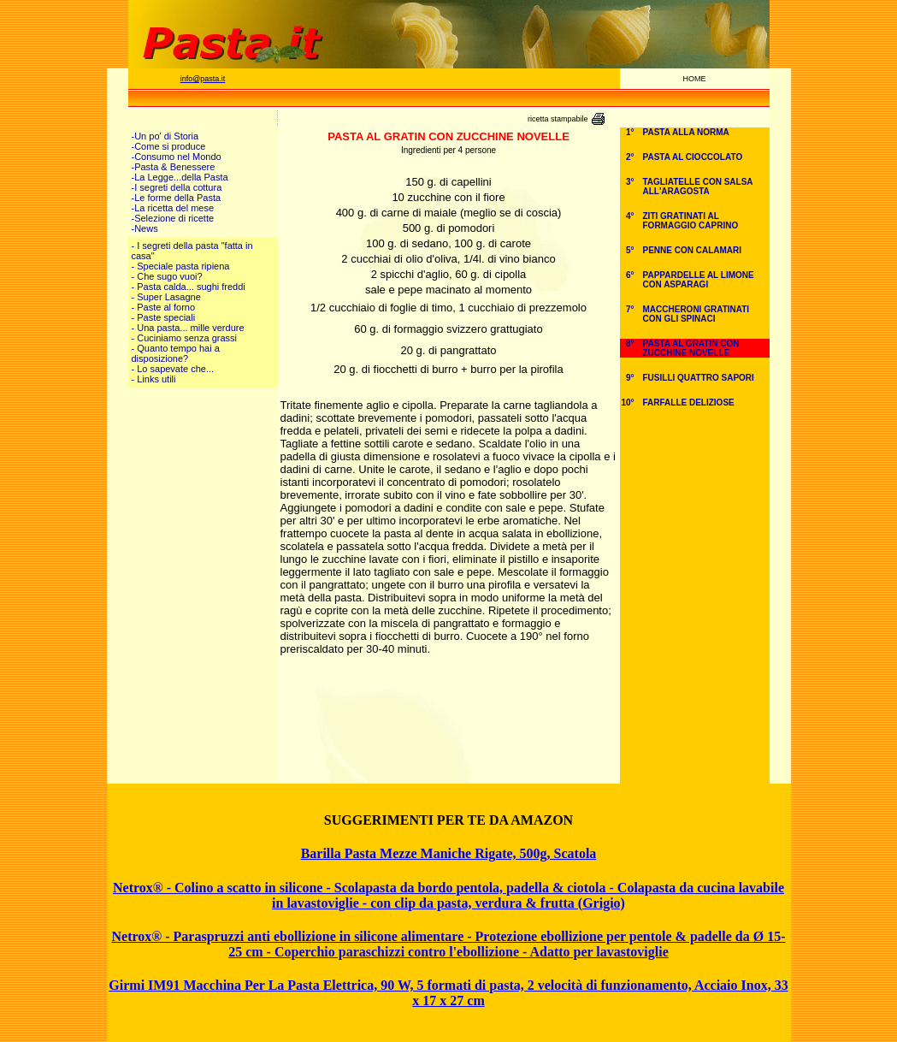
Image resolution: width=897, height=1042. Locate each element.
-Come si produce (169, 146)
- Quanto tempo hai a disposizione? (176, 353)
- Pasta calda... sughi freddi (188, 286)
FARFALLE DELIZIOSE (689, 402)
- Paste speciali (164, 317)
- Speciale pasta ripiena (181, 266)
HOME (694, 78)
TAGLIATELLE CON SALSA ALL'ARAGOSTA (698, 186)
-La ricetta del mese (173, 208)
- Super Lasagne (166, 297)
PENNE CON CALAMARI (692, 250)
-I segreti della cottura (177, 187)
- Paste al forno (164, 307)
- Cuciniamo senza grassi (185, 338)
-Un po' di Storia (165, 136)
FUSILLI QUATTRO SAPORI (698, 377)
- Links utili (154, 379)
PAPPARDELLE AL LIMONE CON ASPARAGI (698, 279)
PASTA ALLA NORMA (686, 132)
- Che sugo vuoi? (167, 276)
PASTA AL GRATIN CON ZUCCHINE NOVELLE (691, 348)
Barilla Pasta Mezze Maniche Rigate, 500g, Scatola (449, 853)
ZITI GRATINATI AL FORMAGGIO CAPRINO (691, 220)
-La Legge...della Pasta (180, 177)
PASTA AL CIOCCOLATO (693, 157)
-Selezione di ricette (173, 218)
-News (145, 228)
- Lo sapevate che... (173, 369)
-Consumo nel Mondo (176, 156)
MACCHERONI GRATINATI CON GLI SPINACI (696, 314)
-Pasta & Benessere (173, 167)
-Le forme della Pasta (176, 197)
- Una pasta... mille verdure (188, 328)
